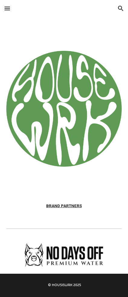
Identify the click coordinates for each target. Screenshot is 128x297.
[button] (7, 8)
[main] (64, 206)
